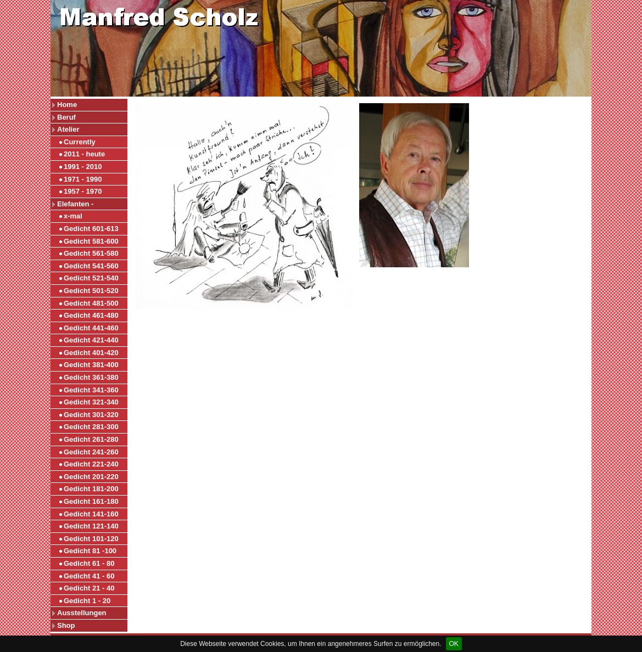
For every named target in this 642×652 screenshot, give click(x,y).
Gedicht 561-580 (91, 253)
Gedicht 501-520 (91, 290)
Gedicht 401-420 (91, 353)
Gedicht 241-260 (91, 452)
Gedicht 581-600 (91, 241)
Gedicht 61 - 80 (89, 563)
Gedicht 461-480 (91, 315)
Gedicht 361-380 (91, 377)
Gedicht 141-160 (91, 514)
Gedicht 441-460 (91, 328)
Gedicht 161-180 (91, 501)
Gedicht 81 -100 (90, 551)
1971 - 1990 (83, 179)
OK (454, 644)
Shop (66, 625)
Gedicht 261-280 (91, 439)
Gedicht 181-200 (91, 489)
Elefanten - (75, 204)
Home (67, 104)
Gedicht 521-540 (91, 278)
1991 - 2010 (83, 166)
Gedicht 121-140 (91, 526)
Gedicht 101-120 (91, 539)
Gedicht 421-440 (91, 340)
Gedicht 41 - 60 (89, 576)
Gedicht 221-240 (91, 464)
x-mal (73, 216)
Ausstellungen (82, 613)
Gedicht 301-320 (91, 415)
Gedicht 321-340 (91, 402)
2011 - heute (84, 154)
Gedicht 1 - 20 (87, 601)
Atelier (68, 129)
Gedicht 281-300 (91, 427)
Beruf (66, 117)
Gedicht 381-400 (91, 365)
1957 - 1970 (83, 191)
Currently (80, 142)
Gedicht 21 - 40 (89, 588)
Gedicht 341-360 (91, 390)
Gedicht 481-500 (91, 303)
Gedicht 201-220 (91, 477)
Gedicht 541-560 (91, 266)
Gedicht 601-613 (91, 228)
